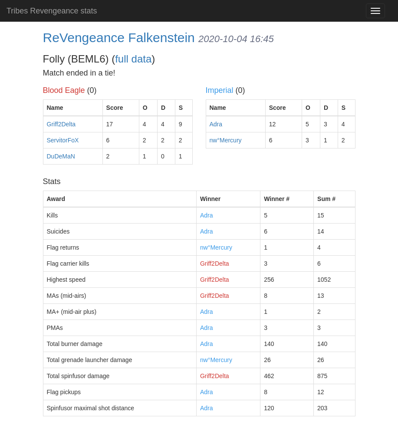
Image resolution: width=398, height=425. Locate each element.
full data (133, 59)
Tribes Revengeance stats (52, 11)
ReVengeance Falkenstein (119, 37)
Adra (216, 124)
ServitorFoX (63, 140)
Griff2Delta (61, 124)
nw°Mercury (226, 140)
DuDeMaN (61, 156)
